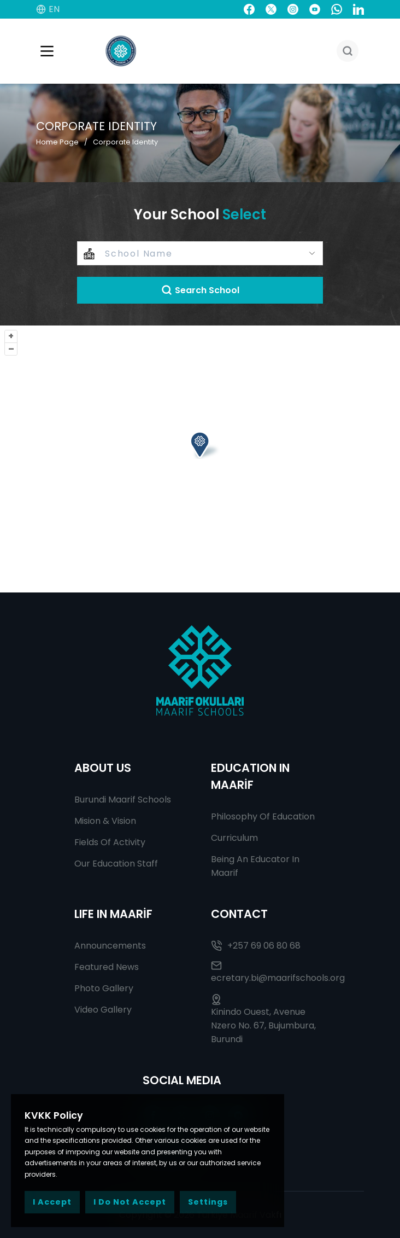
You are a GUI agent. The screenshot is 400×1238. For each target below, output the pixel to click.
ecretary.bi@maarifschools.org (268, 972)
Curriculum (234, 838)
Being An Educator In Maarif (255, 866)
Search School (200, 290)
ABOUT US (102, 768)
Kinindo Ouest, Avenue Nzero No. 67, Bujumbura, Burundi (263, 1019)
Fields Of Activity (109, 842)
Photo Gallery (103, 988)
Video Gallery (103, 1009)
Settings (208, 1201)
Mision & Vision (105, 821)
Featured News (106, 967)
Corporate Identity (125, 142)
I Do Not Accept (129, 1201)
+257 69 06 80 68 (256, 945)
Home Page (57, 142)
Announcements (110, 945)
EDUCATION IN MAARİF (250, 776)
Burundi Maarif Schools (122, 799)
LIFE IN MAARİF (113, 914)
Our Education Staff (116, 863)
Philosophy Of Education (263, 816)
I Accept (52, 1201)
